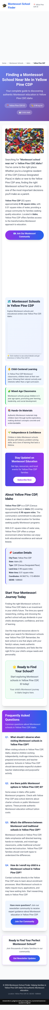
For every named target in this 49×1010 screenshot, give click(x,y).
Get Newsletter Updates (24, 958)
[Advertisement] (24, 36)
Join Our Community (24, 921)
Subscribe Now (24, 480)
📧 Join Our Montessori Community (24, 235)
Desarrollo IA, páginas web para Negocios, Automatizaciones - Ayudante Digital (24, 1002)
